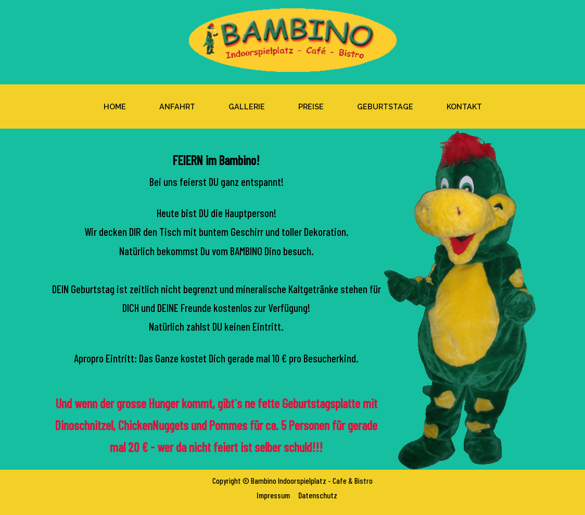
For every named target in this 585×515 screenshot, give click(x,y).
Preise (311, 106)
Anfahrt (177, 106)
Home (115, 106)
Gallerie (246, 106)
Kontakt (464, 106)
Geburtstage (385, 106)
